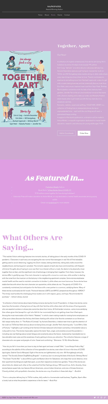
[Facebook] (98, 397)
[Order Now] (84, 133)
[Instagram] (101, 397)
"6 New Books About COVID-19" (59, 190)
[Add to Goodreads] (66, 133)
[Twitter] (95, 397)
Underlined (53, 203)
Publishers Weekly (52, 187)
